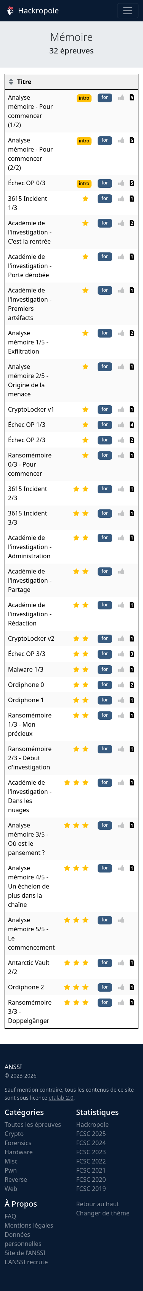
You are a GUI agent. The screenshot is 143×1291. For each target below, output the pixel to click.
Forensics (18, 1143)
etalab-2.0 (60, 1097)
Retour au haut (97, 1204)
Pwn (11, 1170)
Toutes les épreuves (33, 1124)
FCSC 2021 (91, 1170)
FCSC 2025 (91, 1133)
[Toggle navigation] (127, 10)
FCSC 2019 (91, 1188)
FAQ (10, 1216)
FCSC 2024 (91, 1143)
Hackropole (32, 10)
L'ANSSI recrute (26, 1262)
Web (11, 1188)
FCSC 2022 (91, 1161)
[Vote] (123, 97)
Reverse (16, 1179)
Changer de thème (103, 1213)
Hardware (19, 1152)
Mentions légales (29, 1225)
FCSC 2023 (91, 1152)
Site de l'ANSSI (25, 1253)
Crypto (14, 1133)
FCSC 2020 (91, 1179)
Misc (11, 1161)
